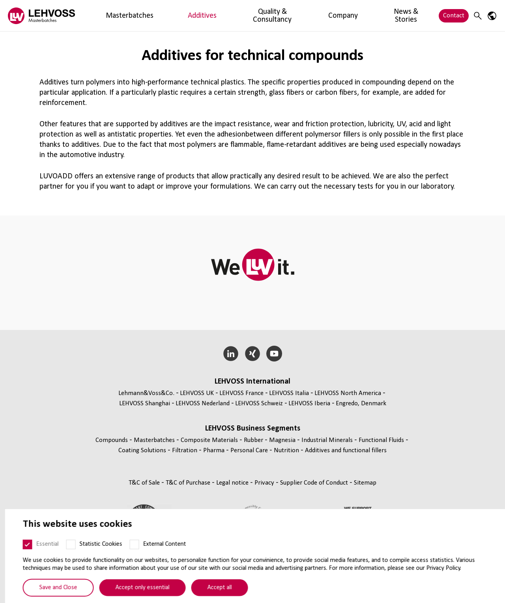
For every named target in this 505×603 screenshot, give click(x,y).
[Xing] (253, 353)
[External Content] (130, 562)
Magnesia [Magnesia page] (283, 440)
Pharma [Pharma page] (214, 450)
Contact (453, 15)
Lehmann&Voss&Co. (146, 393)
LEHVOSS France (241, 393)
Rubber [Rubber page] (254, 440)
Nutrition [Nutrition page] (287, 450)
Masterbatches (113, 15)
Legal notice (233, 482)
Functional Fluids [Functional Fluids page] (382, 440)
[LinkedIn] (231, 353)
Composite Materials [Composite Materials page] (210, 440)
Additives (155, 15)
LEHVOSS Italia (289, 393)
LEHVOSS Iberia (309, 403)
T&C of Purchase (189, 482)
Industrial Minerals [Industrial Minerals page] (327, 440)
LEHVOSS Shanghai (144, 403)
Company (258, 15)
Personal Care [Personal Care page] (249, 450)
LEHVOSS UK (197, 393)
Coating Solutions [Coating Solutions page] (143, 450)
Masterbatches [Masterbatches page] (155, 440)
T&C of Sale (145, 482)
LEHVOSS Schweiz (259, 403)
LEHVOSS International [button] (252, 382)
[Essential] (23, 562)
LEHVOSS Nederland (203, 403)
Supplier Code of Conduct (315, 482)
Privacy (265, 482)
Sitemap (365, 482)
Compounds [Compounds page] (112, 440)
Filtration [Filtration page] (185, 450)
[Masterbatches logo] (41, 15)
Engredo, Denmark (361, 403)
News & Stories (301, 15)
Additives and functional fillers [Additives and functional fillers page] (346, 450)
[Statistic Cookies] (66, 562)
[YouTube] (274, 353)
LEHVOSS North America (347, 393)
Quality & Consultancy (206, 15)
